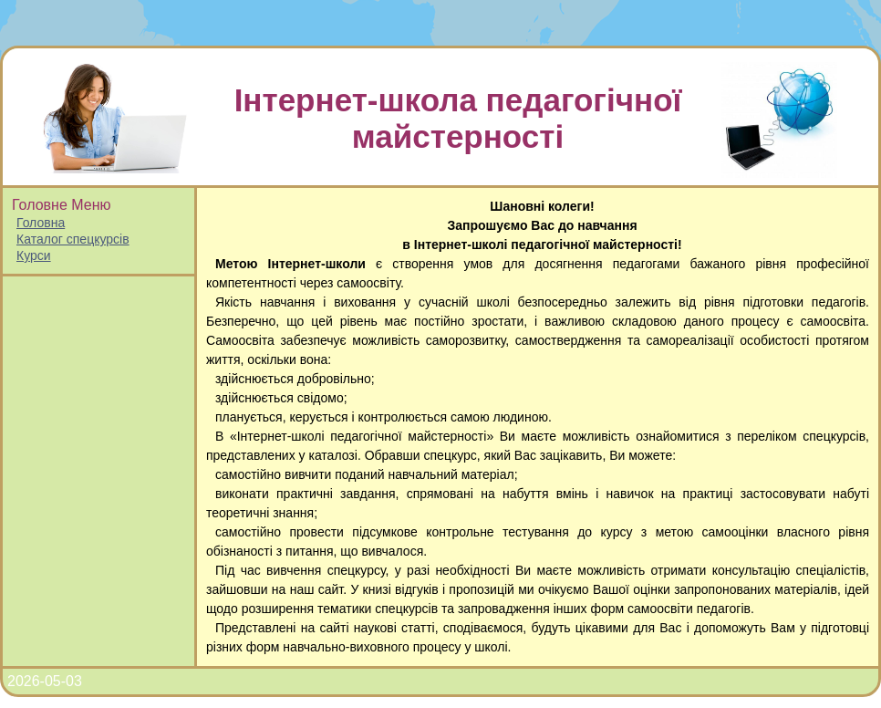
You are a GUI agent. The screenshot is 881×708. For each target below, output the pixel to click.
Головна (40, 222)
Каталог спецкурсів (73, 239)
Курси (33, 255)
